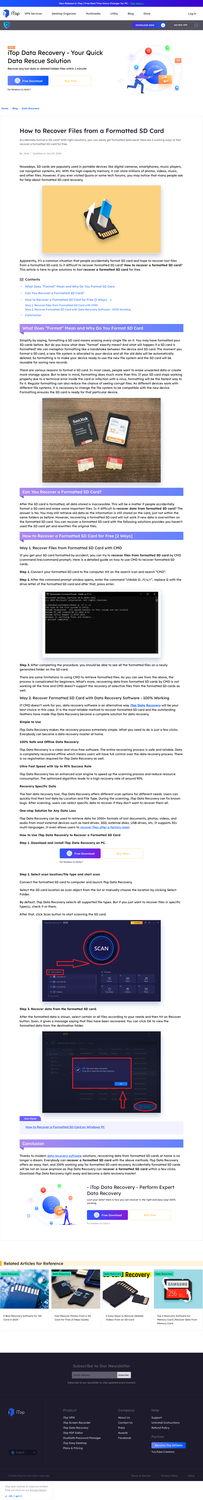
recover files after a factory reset (104, 827)
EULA (191, 1475)
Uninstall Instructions (165, 1422)
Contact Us (125, 1422)
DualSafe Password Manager (82, 1438)
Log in (192, 13)
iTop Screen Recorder (77, 1422)
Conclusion (33, 315)
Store (146, 13)
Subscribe (123, 1375)
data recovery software (64, 1156)
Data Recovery (30, 108)
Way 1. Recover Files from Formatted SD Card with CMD (61, 305)
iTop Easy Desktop (75, 1443)
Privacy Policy (169, 1475)
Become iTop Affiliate (168, 1445)
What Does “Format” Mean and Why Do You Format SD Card (69, 286)
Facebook (124, 1438)
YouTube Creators (162, 1451)
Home (4, 108)
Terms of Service (141, 1475)
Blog (15, 108)
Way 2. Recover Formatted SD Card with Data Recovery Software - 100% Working (78, 309)
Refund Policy (160, 1427)
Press (121, 1427)
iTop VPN (69, 1417)
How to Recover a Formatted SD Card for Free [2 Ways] (68, 300)
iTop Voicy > (137, 3)
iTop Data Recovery (75, 1427)
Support (156, 1417)
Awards (123, 1432)
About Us (124, 1417)
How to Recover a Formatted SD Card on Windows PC (65, 1127)
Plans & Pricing (73, 1448)
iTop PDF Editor (73, 1432)
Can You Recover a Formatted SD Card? (54, 293)
